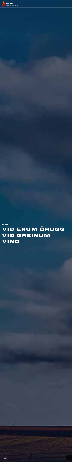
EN (69, 458)
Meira (5, 458)
